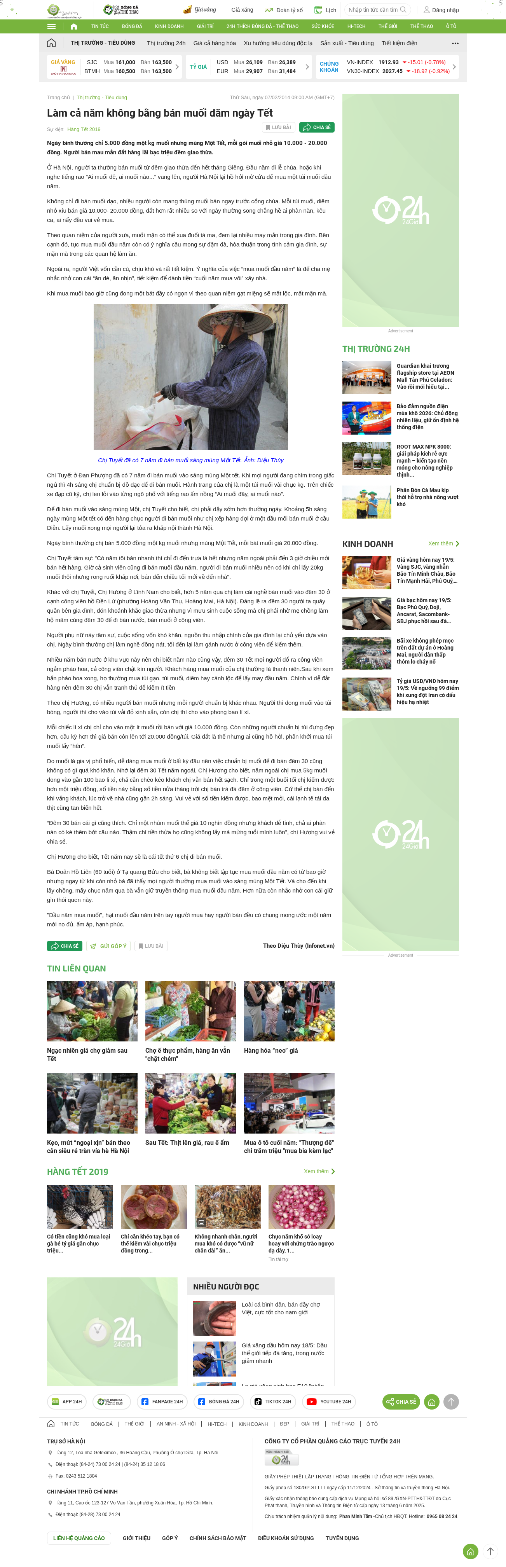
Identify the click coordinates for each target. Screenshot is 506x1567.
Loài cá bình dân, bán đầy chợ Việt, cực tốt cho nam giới (281, 1308)
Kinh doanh (169, 26)
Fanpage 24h (162, 1401)
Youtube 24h (329, 1401)
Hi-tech (356, 26)
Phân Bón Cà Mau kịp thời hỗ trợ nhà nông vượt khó (428, 497)
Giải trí (205, 26)
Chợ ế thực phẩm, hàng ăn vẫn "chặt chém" (187, 1054)
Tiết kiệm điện (399, 43)
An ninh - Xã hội (176, 1424)
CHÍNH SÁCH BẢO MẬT (218, 1538)
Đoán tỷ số (284, 10)
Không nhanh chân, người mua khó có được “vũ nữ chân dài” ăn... (226, 1243)
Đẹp (285, 1424)
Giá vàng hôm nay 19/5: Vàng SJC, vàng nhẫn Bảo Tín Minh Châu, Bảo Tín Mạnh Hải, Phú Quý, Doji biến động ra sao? (426, 570)
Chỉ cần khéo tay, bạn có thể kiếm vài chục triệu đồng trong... (150, 1243)
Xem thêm (316, 1171)
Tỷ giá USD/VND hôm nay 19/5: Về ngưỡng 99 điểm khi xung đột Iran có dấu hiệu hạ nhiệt (428, 691)
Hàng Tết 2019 (84, 129)
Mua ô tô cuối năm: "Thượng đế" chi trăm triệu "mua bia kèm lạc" (289, 1147)
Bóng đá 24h (218, 1401)
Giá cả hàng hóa (215, 43)
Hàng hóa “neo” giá (271, 1050)
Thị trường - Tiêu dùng (103, 43)
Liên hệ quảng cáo (79, 1538)
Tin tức (100, 26)
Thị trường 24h (166, 43)
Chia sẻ (322, 127)
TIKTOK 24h (273, 1401)
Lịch (325, 10)
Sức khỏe (323, 26)
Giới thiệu (136, 1538)
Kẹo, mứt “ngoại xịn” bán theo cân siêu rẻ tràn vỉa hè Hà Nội (88, 1147)
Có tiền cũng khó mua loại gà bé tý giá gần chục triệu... (78, 1243)
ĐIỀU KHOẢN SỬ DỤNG (286, 1538)
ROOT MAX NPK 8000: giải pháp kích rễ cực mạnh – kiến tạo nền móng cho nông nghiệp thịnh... (425, 461)
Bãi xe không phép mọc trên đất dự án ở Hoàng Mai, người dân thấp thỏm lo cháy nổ (425, 651)
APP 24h (67, 1401)
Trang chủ (58, 97)
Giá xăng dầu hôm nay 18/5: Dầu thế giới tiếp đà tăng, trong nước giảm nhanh (284, 1353)
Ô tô (451, 26)
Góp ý (170, 1538)
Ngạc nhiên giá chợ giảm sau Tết (87, 1054)
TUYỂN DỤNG (342, 1538)
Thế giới (388, 26)
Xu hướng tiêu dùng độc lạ (278, 43)
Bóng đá (132, 26)
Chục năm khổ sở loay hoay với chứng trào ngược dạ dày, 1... (301, 1243)
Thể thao (421, 26)
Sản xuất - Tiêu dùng (347, 43)
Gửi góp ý (108, 946)
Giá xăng (242, 10)
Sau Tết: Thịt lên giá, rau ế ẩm (187, 1142)
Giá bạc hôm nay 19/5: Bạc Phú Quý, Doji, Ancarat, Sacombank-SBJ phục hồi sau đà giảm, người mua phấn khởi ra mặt (424, 611)
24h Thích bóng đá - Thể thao (262, 26)
